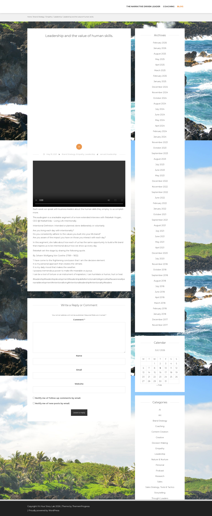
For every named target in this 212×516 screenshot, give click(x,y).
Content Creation (160, 432)
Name (79, 356)
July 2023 (159, 164)
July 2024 (159, 109)
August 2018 (160, 281)
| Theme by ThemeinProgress (75, 506)
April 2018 (160, 297)
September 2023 (160, 153)
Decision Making (160, 443)
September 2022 (160, 192)
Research (159, 476)
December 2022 (160, 181)
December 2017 (160, 319)
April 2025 (160, 65)
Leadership (58, 17)
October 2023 (159, 148)
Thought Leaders (160, 498)
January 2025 (160, 81)
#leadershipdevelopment (56, 279)
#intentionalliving (60, 282)
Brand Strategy (38, 17)
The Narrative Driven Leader (143, 6)
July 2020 (160, 258)
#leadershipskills (76, 279)
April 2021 (159, 247)
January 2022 (159, 209)
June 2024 (160, 114)
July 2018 (159, 286)
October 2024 (160, 98)
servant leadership (108, 154)
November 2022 (160, 186)
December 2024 (160, 87)
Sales (159, 481)
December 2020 (160, 253)
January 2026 (159, 48)
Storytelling (159, 492)
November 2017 (160, 325)
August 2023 (160, 159)
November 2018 (160, 264)
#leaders (108, 282)
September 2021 (160, 220)
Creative (160, 437)
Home (29, 17)
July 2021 (160, 231)
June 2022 (160, 197)
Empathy (49, 17)
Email (79, 370)
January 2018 (159, 314)
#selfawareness (113, 279)
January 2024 (159, 137)
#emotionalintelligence (95, 279)
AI (160, 410)
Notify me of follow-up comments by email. (58, 398)
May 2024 (160, 120)
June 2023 (160, 170)
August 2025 (160, 53)
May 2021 (159, 242)
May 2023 (160, 175)
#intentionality (97, 282)
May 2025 (160, 59)
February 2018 (160, 308)
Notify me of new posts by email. (52, 403)
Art (159, 415)
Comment (79, 319)
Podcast (160, 470)
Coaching (168, 6)
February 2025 (160, 76)
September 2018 (160, 275)
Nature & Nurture (159, 459)
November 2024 (160, 92)
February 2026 (160, 42)
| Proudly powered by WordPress (43, 510)
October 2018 (159, 269)
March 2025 (159, 70)
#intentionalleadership (79, 282)
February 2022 (160, 203)
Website (79, 384)
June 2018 (160, 292)
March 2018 (159, 303)
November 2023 (160, 142)
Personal (160, 465)
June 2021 (160, 236)
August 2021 (160, 225)
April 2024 (160, 126)
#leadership (38, 279)
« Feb (159, 385)
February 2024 (160, 131)
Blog (180, 6)
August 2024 (160, 103)
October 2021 (159, 214)
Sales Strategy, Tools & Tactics (159, 487)
